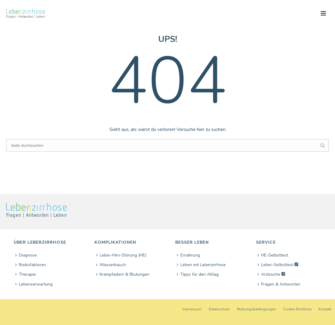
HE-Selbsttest (273, 255)
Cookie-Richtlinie (297, 309)
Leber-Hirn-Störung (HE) (121, 255)
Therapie (25, 274)
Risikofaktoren (30, 265)
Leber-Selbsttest (275, 265)
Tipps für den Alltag (198, 274)
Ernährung (188, 255)
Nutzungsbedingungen (256, 309)
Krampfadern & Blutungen (122, 274)
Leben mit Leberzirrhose (201, 265)
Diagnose (26, 255)
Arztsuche (269, 274)
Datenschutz (219, 309)
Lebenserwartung (34, 284)
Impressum (192, 309)
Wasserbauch (111, 265)
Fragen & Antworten (279, 284)
